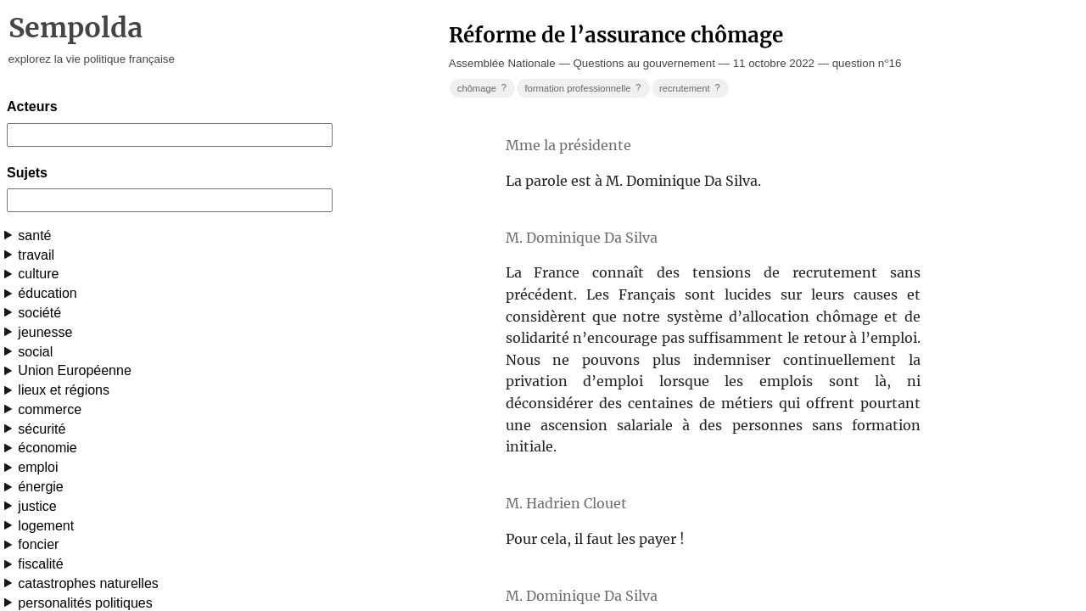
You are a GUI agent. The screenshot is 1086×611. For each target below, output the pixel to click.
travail (36, 255)
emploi (38, 467)
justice (37, 506)
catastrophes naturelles (88, 583)
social (35, 352)
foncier (38, 544)
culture (38, 273)
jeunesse (45, 332)
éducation (47, 293)
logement (46, 526)
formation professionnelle (584, 87)
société (39, 313)
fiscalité (40, 564)
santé (34, 235)
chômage (483, 87)
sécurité (41, 429)
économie (47, 447)
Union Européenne (74, 370)
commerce (49, 409)
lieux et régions (63, 390)
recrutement (691, 87)
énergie (40, 486)
